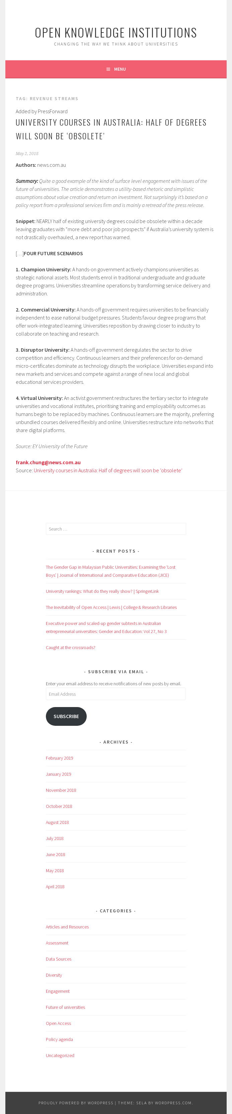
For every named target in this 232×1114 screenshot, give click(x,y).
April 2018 (55, 887)
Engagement (58, 991)
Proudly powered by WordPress (75, 1102)
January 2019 (58, 774)
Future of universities (65, 1007)
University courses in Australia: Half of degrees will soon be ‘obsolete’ (108, 470)
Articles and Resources (67, 927)
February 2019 (59, 758)
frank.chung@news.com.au (48, 462)
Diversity (54, 975)
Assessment (57, 943)
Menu (120, 69)
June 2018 (55, 854)
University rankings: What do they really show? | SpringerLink (102, 591)
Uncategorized (60, 1055)
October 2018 (59, 806)
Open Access (58, 1023)
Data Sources (58, 959)
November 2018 (61, 790)
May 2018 (55, 870)
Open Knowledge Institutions (116, 32)
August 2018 (57, 822)
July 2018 (55, 838)
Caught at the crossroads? (70, 647)
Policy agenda (59, 1039)
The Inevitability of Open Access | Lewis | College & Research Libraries (111, 607)
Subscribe (66, 716)
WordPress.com (173, 1102)
